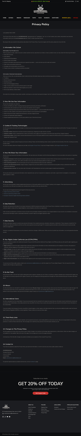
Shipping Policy (44, 407)
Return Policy (44, 409)
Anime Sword (70, 409)
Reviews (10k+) (66, 18)
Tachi (40, 18)
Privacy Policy (44, 412)
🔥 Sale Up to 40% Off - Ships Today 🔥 (40, 1)
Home (4, 18)
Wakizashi (27, 18)
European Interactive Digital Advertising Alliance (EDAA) (16, 195)
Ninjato (19, 18)
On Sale (75, 18)
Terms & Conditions (45, 411)
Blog (29, 418)
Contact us (30, 409)
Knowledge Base (31, 414)
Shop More (56, 18)
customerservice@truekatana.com (33, 263)
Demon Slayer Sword (71, 407)
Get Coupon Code (40, 393)
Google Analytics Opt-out (62, 145)
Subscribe (30, 411)
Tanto (34, 18)
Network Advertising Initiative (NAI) (12, 193)
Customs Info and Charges (59, 409)
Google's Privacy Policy (35, 145)
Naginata (47, 18)
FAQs (29, 416)
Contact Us (33, 361)
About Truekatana (32, 407)
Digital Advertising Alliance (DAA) (11, 191)
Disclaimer (56, 407)
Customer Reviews (32, 412)
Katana (11, 18)
